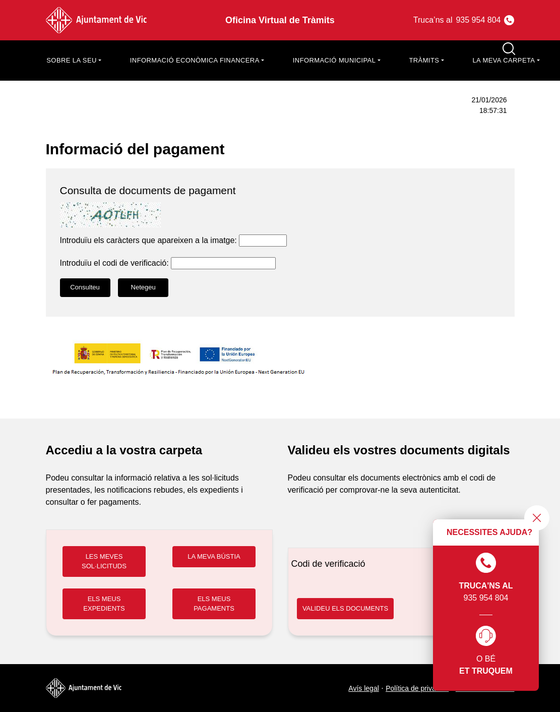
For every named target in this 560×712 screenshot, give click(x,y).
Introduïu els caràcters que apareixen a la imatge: (148, 240)
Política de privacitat (417, 688)
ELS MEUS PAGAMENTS (214, 604)
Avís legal (363, 688)
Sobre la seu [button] (71, 60)
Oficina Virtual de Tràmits (280, 20)
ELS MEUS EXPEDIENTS (104, 604)
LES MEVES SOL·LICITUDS (104, 561)
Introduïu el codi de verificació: (114, 263)
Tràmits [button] (424, 60)
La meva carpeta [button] (503, 60)
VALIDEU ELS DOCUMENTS (345, 608)
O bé (486, 651)
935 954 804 (486, 577)
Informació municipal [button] (334, 60)
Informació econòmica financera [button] (195, 60)
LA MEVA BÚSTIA (214, 556)
